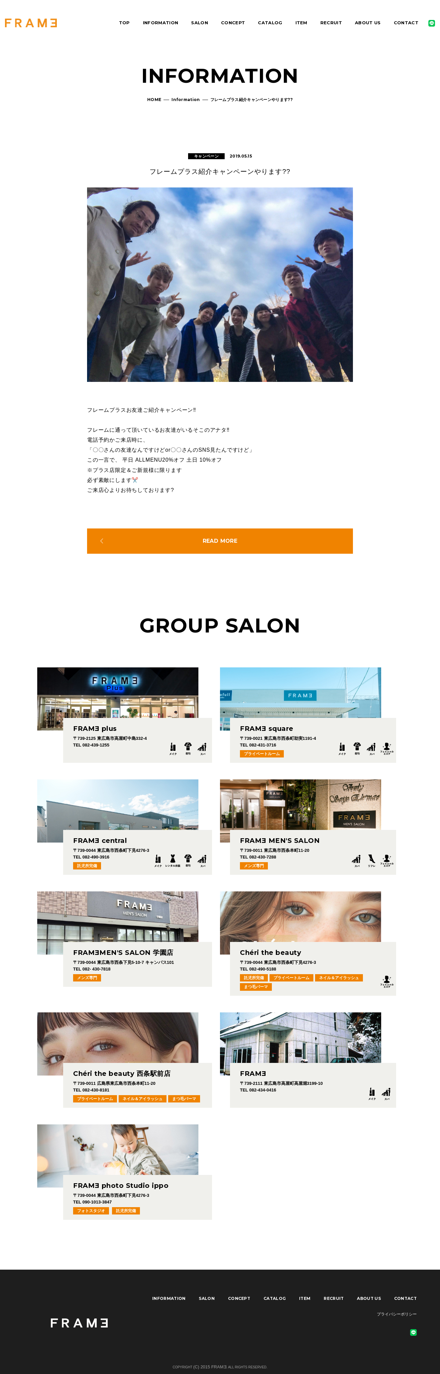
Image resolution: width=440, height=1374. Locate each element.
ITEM (301, 22)
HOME (154, 99)
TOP (124, 22)
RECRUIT (331, 22)
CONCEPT (233, 22)
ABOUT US (368, 22)
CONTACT (406, 22)
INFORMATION (160, 22)
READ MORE (220, 541)
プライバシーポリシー (397, 1314)
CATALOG (270, 22)
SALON (199, 22)
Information (185, 99)
